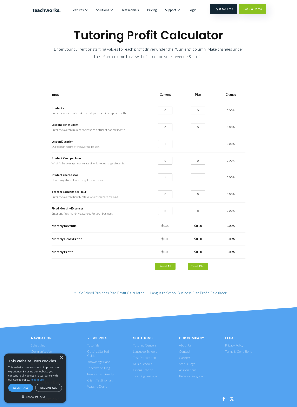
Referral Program (191, 376)
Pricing (152, 10)
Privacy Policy (234, 345)
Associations (187, 370)
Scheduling (38, 345)
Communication (41, 351)
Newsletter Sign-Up (100, 374)
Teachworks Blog (98, 368)
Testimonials (130, 10)
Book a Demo (252, 9)
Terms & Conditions (238, 351)
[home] (46, 10)
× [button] (61, 357)
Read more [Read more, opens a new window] (37, 379)
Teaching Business (145, 376)
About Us (185, 345)
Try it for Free (223, 9)
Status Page (187, 364)
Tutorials (93, 345)
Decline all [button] (48, 388)
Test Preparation (144, 357)
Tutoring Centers (145, 345)
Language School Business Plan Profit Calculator (188, 293)
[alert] (35, 378)
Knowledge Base (98, 362)
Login (192, 10)
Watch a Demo (97, 386)
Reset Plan (198, 266)
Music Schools (142, 364)
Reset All (165, 266)
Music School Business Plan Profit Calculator (108, 293)
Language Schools (145, 351)
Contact (184, 351)
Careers (185, 357)
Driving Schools (143, 370)
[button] (79, 10)
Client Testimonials (100, 380)
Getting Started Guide (98, 353)
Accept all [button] (20, 388)
